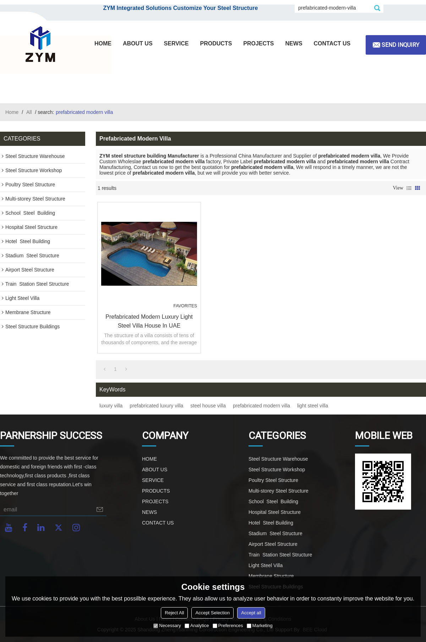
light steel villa (312, 405)
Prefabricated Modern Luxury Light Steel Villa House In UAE (148, 321)
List (409, 188)
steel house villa (208, 405)
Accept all (251, 612)
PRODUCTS (216, 43)
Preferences (228, 625)
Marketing (260, 625)
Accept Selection (212, 612)
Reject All (174, 612)
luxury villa (110, 405)
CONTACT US (332, 43)
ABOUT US (138, 43)
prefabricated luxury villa (156, 405)
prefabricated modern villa (261, 405)
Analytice (197, 625)
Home (11, 112)
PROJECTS (258, 43)
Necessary (167, 625)
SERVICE (176, 43)
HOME (102, 43)
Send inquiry (400, 45)
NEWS (293, 43)
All (29, 112)
